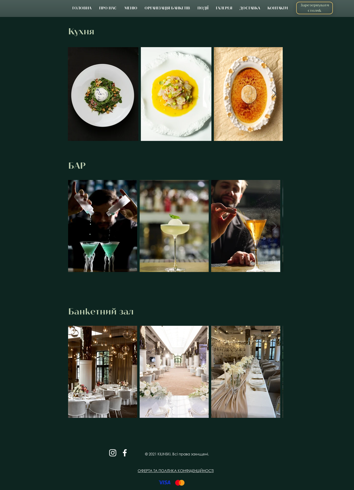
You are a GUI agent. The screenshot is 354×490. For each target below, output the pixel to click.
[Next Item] (274, 94)
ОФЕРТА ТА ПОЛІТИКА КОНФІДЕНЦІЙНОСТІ (176, 470)
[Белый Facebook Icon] (125, 453)
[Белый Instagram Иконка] (113, 453)
